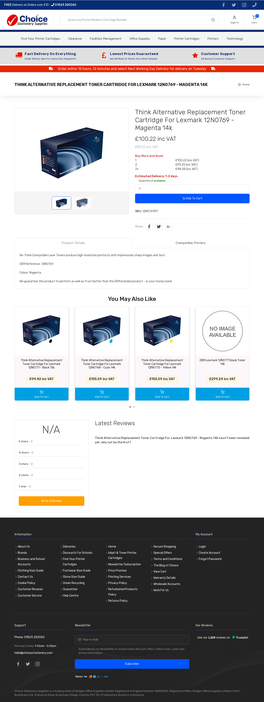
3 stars (26, 463)
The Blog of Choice (165, 565)
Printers (213, 39)
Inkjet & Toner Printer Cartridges (122, 555)
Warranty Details (164, 578)
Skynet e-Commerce (131, 694)
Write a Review (51, 501)
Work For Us (161, 590)
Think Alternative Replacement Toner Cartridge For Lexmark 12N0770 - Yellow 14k (162, 364)
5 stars (26, 441)
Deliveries (69, 546)
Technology (234, 39)
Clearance (75, 39)
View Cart (159, 571)
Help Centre (71, 595)
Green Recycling (74, 583)
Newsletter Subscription (124, 564)
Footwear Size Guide (77, 570)
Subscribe (132, 664)
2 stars (26, 475)
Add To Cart (192, 198)
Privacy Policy (117, 583)
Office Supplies (140, 39)
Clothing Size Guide (31, 570)
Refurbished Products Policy (123, 591)
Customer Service (30, 595)
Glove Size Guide (74, 577)
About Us (24, 546)
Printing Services (119, 577)
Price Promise (117, 570)
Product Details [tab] (73, 243)
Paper (162, 39)
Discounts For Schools (77, 553)
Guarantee (70, 589)
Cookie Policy (26, 583)
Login (202, 546)
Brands (22, 553)
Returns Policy (118, 601)
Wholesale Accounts (166, 584)
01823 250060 (63, 5)
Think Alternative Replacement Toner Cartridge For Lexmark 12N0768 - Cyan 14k (102, 364)
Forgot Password (210, 559)
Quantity (152, 180)
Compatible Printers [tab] (191, 243)
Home (246, 84)
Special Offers (162, 553)
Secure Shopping (164, 546)
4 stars (26, 452)
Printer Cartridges (186, 39)
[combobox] (139, 20)
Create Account (209, 553)
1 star (25, 486)
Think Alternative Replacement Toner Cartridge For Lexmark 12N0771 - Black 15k (41, 364)
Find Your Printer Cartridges (40, 39)
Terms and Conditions (167, 559)
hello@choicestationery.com (33, 653)
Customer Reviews (30, 589)
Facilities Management (106, 39)
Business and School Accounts (31, 561)
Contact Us (25, 577)
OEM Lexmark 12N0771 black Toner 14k (222, 362)
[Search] (213, 21)
